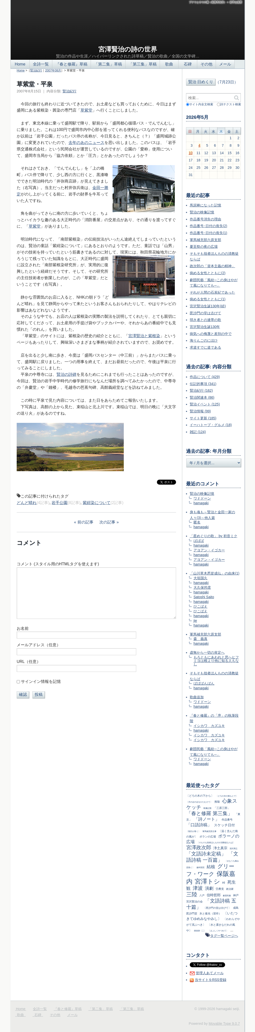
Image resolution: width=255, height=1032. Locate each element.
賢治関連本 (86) (202, 397)
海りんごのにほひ (204, 340)
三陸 (191, 894)
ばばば (198, 541)
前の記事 (85, 522)
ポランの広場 (207, 836)
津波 (198, 888)
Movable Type (224, 1024)
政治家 (230, 889)
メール (225, 64)
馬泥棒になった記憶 (205, 205)
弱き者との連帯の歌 (205, 320)
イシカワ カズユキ (209, 726)
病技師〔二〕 (200, 930)
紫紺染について (97, 503)
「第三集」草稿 (143, 64)
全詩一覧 (41, 64)
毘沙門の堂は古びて (205, 313)
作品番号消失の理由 (205, 219)
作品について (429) (205, 377)
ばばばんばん (203, 683)
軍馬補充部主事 (209, 831)
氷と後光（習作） (210, 913)
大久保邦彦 (202, 587)
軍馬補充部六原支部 (205, 240)
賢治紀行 (36, 70)
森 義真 (200, 639)
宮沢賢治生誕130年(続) (208, 306)
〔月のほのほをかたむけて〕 (199, 802)
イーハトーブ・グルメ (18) (211, 425)
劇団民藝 (227, 895)
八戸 (201, 895)
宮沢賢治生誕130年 (205, 327)
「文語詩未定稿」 (206, 853)
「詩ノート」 (206, 819)
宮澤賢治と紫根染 (144, 336)
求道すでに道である (205, 347)
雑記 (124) (198, 432)
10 (191, 153)
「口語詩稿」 (199, 825)
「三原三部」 (222, 807)
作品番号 (227, 819)
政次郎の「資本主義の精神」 (212, 266)
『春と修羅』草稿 (71, 64)
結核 (211, 866)
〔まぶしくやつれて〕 (218, 930)
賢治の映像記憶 (202, 212)
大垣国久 (200, 578)
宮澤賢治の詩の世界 (127, 49)
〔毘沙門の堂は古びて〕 (217, 907)
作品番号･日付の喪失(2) (208, 226)
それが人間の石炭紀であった (212, 292)
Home (20, 64)
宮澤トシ (207, 881)
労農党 (220, 888)
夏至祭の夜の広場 (204, 247)
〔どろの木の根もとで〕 (227, 796)
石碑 (188, 64)
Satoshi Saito (203, 597)
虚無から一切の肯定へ (207, 652)
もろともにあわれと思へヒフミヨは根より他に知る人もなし (216, 660)
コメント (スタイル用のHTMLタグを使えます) (58, 564)
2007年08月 (53, 70)
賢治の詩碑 (66, 374)
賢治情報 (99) (200, 411)
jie (195, 621)
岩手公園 (59, 503)
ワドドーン (202, 498)
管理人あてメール (210, 973)
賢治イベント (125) (205, 404)
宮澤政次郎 (198, 847)
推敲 (217, 801)
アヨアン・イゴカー (209, 550)
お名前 (23, 628)
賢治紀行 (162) (201, 390)
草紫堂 (86, 110)
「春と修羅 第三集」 (209, 813)
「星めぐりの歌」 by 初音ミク (213, 536)
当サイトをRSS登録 (210, 980)
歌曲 (169, 64)
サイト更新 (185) (203, 418)
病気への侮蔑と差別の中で (211, 334)
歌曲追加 (197, 697)
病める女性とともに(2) (207, 273)
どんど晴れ (27, 503)
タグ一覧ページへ (224, 936)
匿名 (196, 522)
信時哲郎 (214, 895)
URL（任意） (29, 661)
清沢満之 (234, 848)
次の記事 (107, 522)
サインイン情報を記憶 (41, 681)
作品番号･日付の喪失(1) (208, 233)
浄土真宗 (220, 848)
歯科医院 (200, 867)
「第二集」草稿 (108, 64)
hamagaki (201, 503)
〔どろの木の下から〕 (200, 795)
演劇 (209, 888)
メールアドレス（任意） (39, 645)
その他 (206, 64)
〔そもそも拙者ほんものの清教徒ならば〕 (216, 842)
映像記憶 (207, 808)
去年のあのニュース (86, 142)
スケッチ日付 (224, 825)
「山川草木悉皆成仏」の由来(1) (214, 573)
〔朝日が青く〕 (193, 831)
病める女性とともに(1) (207, 299)
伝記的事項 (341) (203, 384)
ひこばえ (200, 606)
